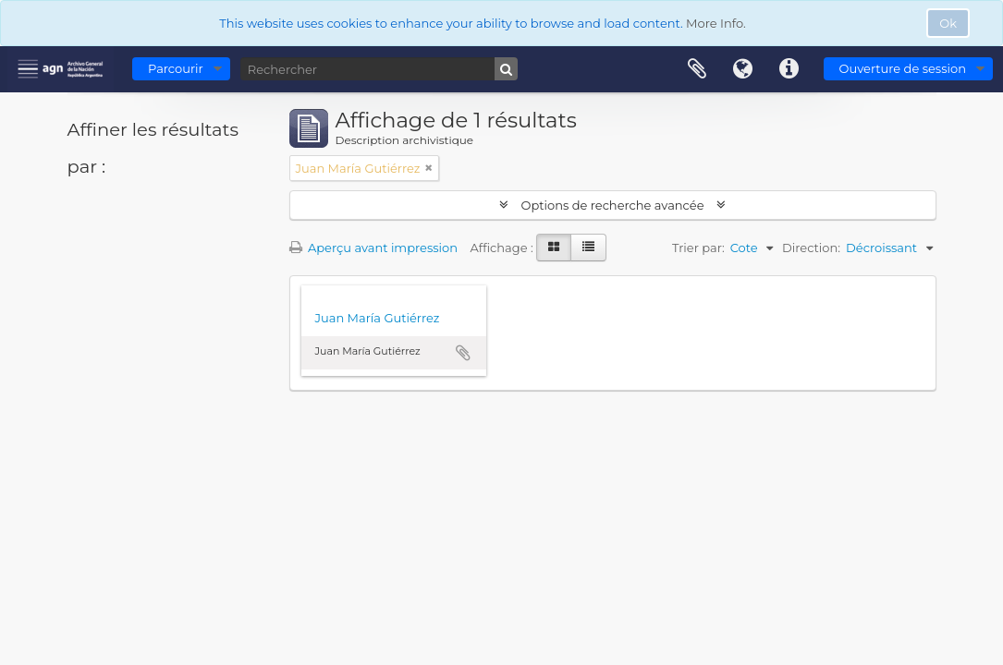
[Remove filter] (429, 168)
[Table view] (588, 247)
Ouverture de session (902, 68)
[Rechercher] (379, 68)
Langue (743, 69)
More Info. (716, 23)
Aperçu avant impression (374, 247)
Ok (948, 23)
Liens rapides (789, 69)
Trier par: (698, 247)
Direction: (811, 247)
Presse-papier (697, 69)
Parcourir (175, 68)
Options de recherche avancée (612, 205)
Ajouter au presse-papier (463, 353)
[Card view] (553, 247)
